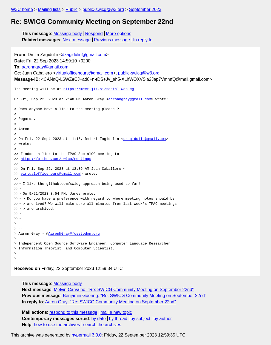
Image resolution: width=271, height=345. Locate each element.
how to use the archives (57, 324)
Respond (94, 33)
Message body (67, 33)
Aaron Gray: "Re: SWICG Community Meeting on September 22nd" (110, 302)
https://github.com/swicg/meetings (56, 159)
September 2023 (145, 9)
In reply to (142, 40)
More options (119, 33)
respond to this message (73, 312)
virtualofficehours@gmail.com (84, 73)
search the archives (102, 324)
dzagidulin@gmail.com (84, 54)
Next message (77, 40)
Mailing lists (49, 9)
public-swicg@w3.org (103, 9)
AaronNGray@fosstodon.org (74, 233)
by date (98, 318)
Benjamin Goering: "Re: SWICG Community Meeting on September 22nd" (134, 295)
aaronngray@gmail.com (45, 67)
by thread (118, 318)
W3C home (22, 9)
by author (162, 318)
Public (71, 9)
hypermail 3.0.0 (86, 335)
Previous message (112, 40)
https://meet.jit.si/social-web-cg (98, 89)
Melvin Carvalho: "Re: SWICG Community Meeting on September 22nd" (124, 289)
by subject (140, 318)
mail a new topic (116, 312)
